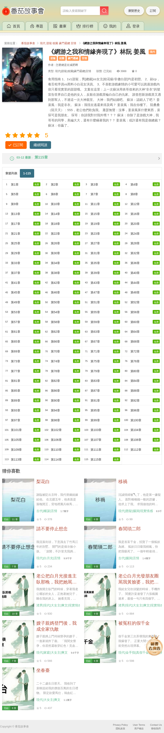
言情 (73, 43)
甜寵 (49, 43)
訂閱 (153, 10)
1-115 (27, 176)
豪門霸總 (64, 43)
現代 (42, 43)
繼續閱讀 (40, 145)
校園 (55, 43)
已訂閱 (18, 145)
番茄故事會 (28, 43)
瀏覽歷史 (134, 10)
